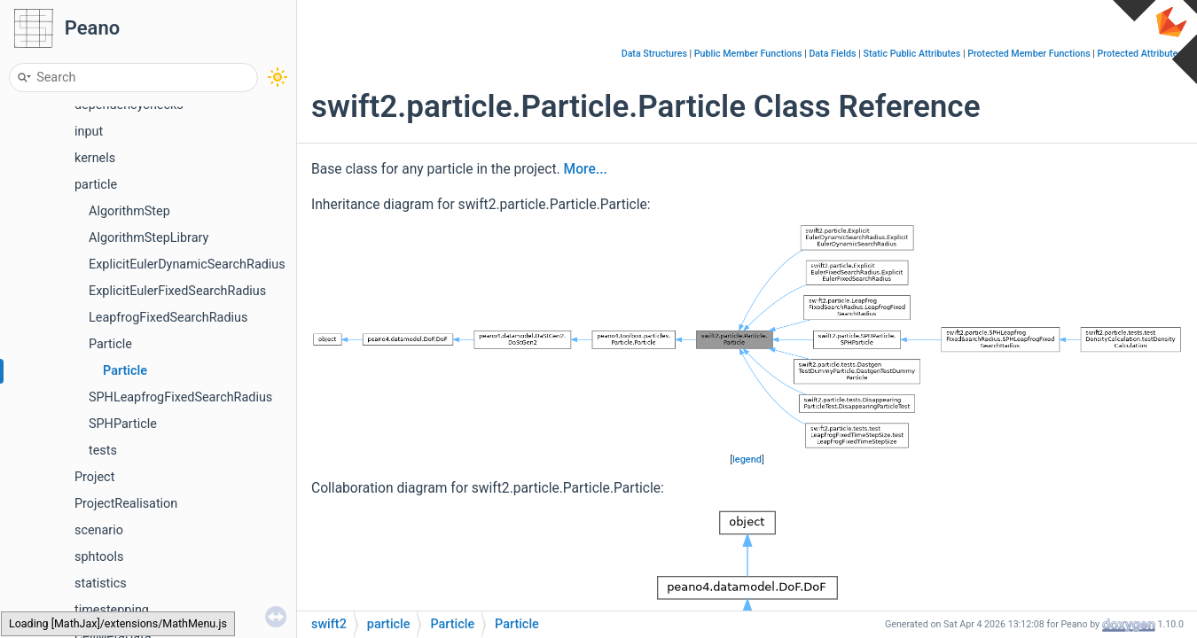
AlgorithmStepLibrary (148, 237)
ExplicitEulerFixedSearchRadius (177, 291)
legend (747, 459)
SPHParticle (123, 424)
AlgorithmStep (129, 211)
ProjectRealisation (125, 503)
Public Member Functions (748, 53)
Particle (110, 344)
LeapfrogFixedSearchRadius (168, 317)
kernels (94, 158)
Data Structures (654, 53)
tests (103, 450)
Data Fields (832, 53)
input (88, 131)
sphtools (98, 556)
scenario (98, 530)
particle (95, 184)
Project (94, 477)
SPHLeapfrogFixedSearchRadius (180, 397)
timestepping (111, 610)
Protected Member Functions (1029, 53)
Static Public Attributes (911, 53)
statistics (100, 583)
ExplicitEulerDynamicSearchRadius (187, 264)
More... (585, 169)
